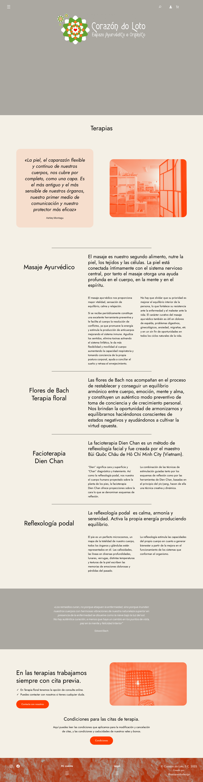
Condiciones (101, 740)
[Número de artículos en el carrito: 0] (177, 6)
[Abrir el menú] (8, 6)
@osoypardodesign (179, 774)
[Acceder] (170, 6)
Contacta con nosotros (32, 704)
